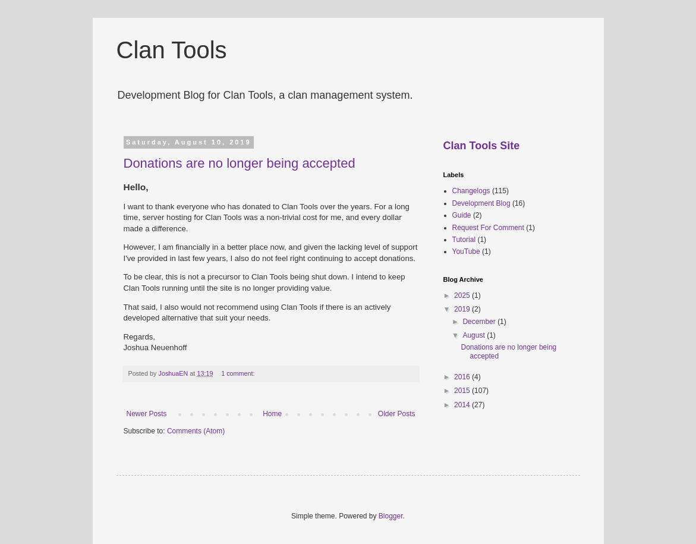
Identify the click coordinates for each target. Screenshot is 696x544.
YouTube (466, 251)
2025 (463, 295)
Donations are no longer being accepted (239, 163)
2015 (463, 390)
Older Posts (396, 414)
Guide (461, 215)
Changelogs (471, 191)
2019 (463, 309)
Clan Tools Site (481, 146)
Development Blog (481, 203)
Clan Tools (171, 50)
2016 (463, 377)
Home (272, 414)
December (479, 321)
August (474, 335)
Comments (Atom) (196, 431)
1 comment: (238, 373)
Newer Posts (147, 414)
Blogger (391, 516)
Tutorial (464, 239)
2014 (463, 405)
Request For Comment (488, 228)
